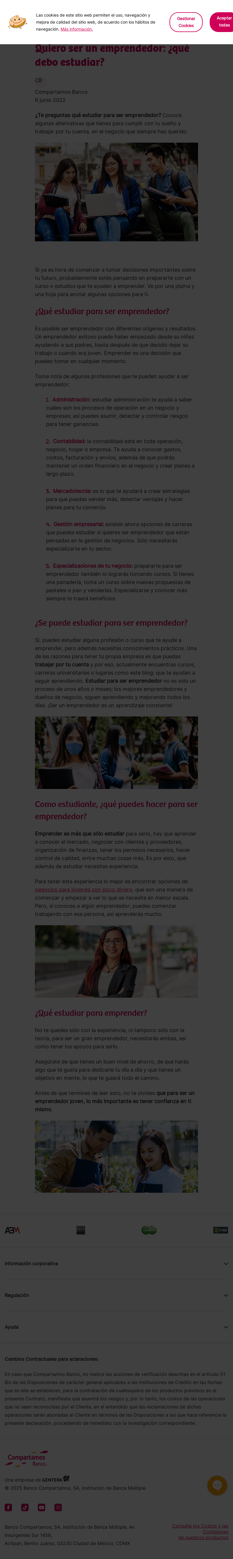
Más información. (77, 28)
